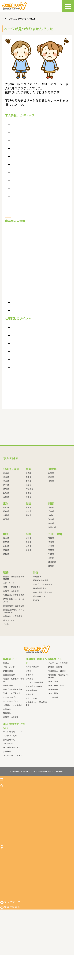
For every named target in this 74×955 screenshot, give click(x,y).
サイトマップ (18, 168)
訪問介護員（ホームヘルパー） (27, 280)
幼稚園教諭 (8, 689)
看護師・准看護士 (10, 735)
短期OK (36, 618)
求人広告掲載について (23, 185)
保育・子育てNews (56, 703)
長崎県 (51, 576)
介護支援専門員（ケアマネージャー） (31, 297)
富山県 (28, 525)
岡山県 (6, 556)
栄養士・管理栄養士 (22, 254)
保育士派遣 (53, 699)
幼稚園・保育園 (55, 685)
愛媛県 (28, 568)
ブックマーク (10, 947)
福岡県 (51, 556)
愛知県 (6, 525)
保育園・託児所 (19, 340)
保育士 (6, 681)
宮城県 (6, 507)
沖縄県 (51, 584)
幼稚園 (14, 349)
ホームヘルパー (10, 715)
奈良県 (51, 541)
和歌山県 (52, 545)
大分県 (51, 564)
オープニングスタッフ (42, 602)
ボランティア (18, 314)
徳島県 (28, 564)
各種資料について (20, 220)
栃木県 (28, 495)
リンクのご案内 (19, 151)
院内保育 (16, 400)
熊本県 (51, 568)
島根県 (6, 572)
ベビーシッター (19, 246)
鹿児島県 (52, 580)
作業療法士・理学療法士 (24, 306)
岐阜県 (6, 529)
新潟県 (51, 495)
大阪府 (51, 525)
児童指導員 (8, 703)
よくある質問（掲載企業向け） (27, 177)
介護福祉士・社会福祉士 (24, 289)
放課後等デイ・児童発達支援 (26, 418)
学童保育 (16, 357)
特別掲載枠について (22, 211)
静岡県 (6, 537)
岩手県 (6, 503)
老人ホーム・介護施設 (57, 681)
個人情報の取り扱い (22, 159)
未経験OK (37, 594)
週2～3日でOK (39, 614)
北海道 (6, 491)
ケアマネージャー (10, 719)
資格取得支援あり (40, 606)
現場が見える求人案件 (23, 202)
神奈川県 (29, 507)
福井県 (28, 533)
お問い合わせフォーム (12, 773)
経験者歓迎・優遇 (40, 598)
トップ (6, 797)
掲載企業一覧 (9, 758)
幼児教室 (16, 366)
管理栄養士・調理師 (57, 689)
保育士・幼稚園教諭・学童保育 (27, 237)
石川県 (28, 529)
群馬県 (28, 499)
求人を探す (8, 804)
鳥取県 (6, 568)
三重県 (6, 533)
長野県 (51, 499)
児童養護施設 (18, 392)
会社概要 (16, 134)
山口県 (6, 564)
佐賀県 (51, 560)
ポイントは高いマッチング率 (26, 194)
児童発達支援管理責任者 (24, 271)
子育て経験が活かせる (42, 610)
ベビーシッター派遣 (22, 375)
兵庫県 (51, 529)
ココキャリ (53, 715)
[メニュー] (68, 6)
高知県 (28, 560)
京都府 (51, 533)
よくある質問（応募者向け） (26, 125)
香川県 (28, 556)
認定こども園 (18, 409)
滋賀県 (51, 537)
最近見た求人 (10, 952)
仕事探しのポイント (14, 879)
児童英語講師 (9, 693)
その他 (14, 323)
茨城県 (28, 491)
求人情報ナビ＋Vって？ (23, 142)
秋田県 (6, 499)
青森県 (6, 495)
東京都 (28, 503)
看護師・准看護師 (20, 263)
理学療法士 (8, 731)
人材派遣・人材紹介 (22, 383)
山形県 (6, 511)
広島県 (6, 560)
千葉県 (28, 511)
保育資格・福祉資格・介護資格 (58, 694)
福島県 (6, 515)
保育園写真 (53, 707)
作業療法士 (8, 727)
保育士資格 (53, 711)
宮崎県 (51, 572)
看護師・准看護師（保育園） (13, 698)
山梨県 (51, 491)
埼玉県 (28, 515)
